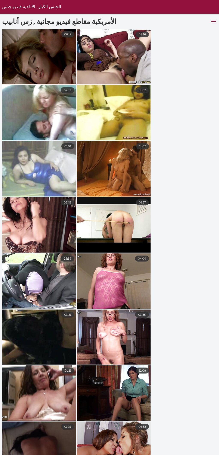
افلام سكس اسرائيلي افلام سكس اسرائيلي (187, 449)
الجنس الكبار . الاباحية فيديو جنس (31, 7)
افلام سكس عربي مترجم (92, 449)
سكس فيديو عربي (133, 449)
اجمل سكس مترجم (49, 449)
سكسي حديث (14, 449)
